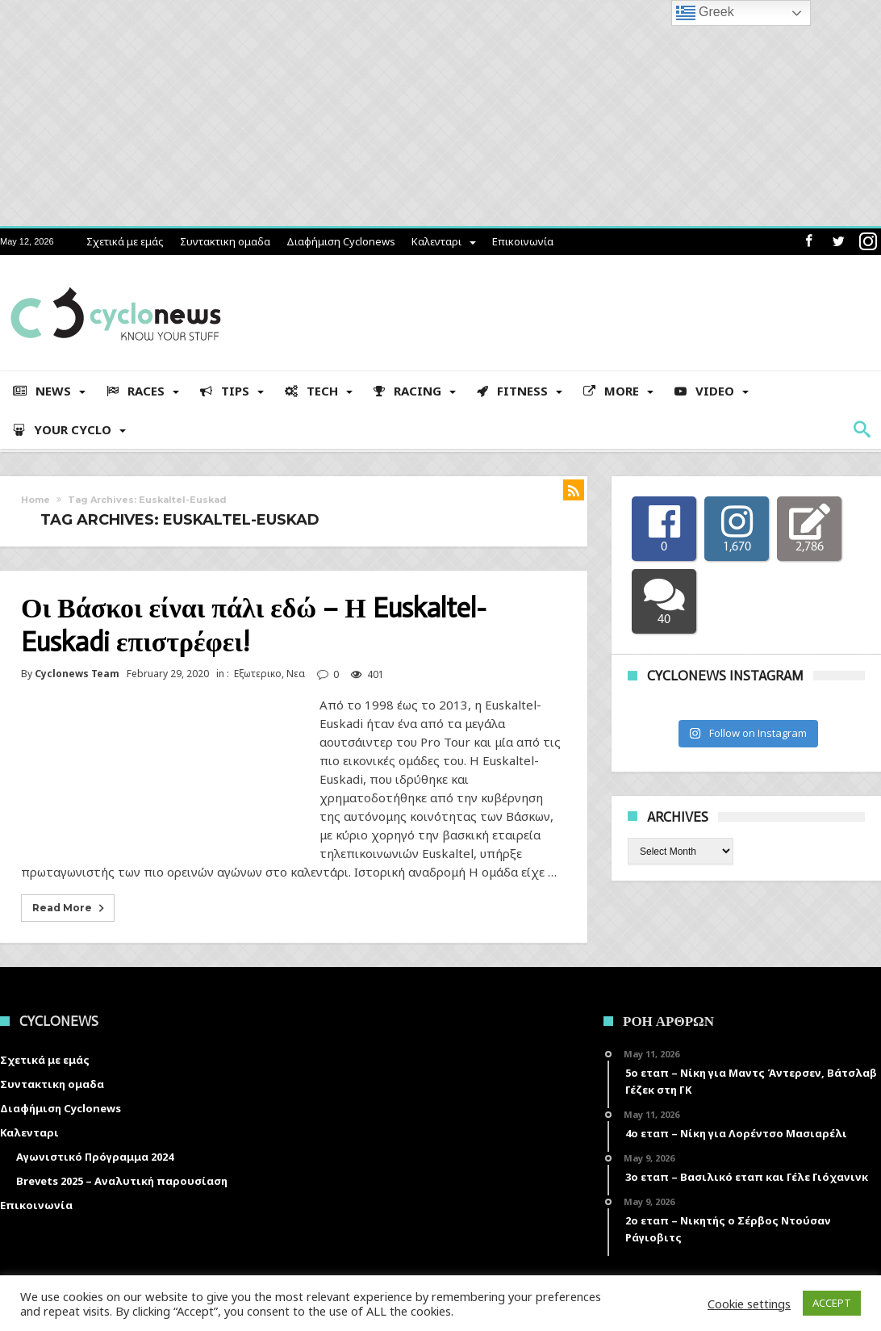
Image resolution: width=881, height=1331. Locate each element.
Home (35, 499)
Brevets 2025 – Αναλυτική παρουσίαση (122, 1181)
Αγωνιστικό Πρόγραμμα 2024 (94, 1156)
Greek (705, 13)
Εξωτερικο (258, 673)
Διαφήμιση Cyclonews (340, 241)
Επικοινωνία (522, 241)
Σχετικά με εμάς (125, 241)
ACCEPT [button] (831, 1302)
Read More (69, 908)
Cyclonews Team (77, 674)
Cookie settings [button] (749, 1303)
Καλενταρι (436, 241)
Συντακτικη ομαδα (225, 241)
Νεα (295, 673)
